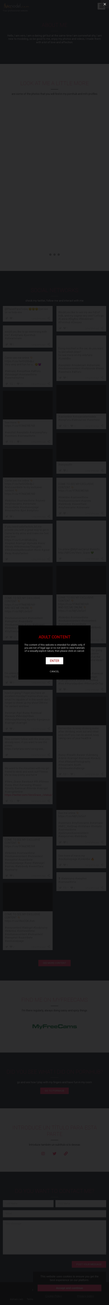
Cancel (54, 671)
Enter (54, 661)
